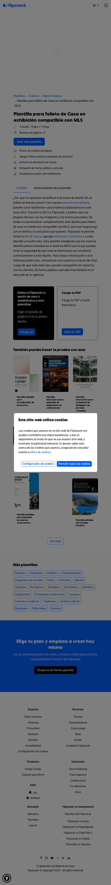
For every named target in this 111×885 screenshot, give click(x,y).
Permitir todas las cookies (74, 463)
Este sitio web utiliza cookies (55, 422)
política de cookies (39, 452)
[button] (6, 878)
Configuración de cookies (38, 463)
